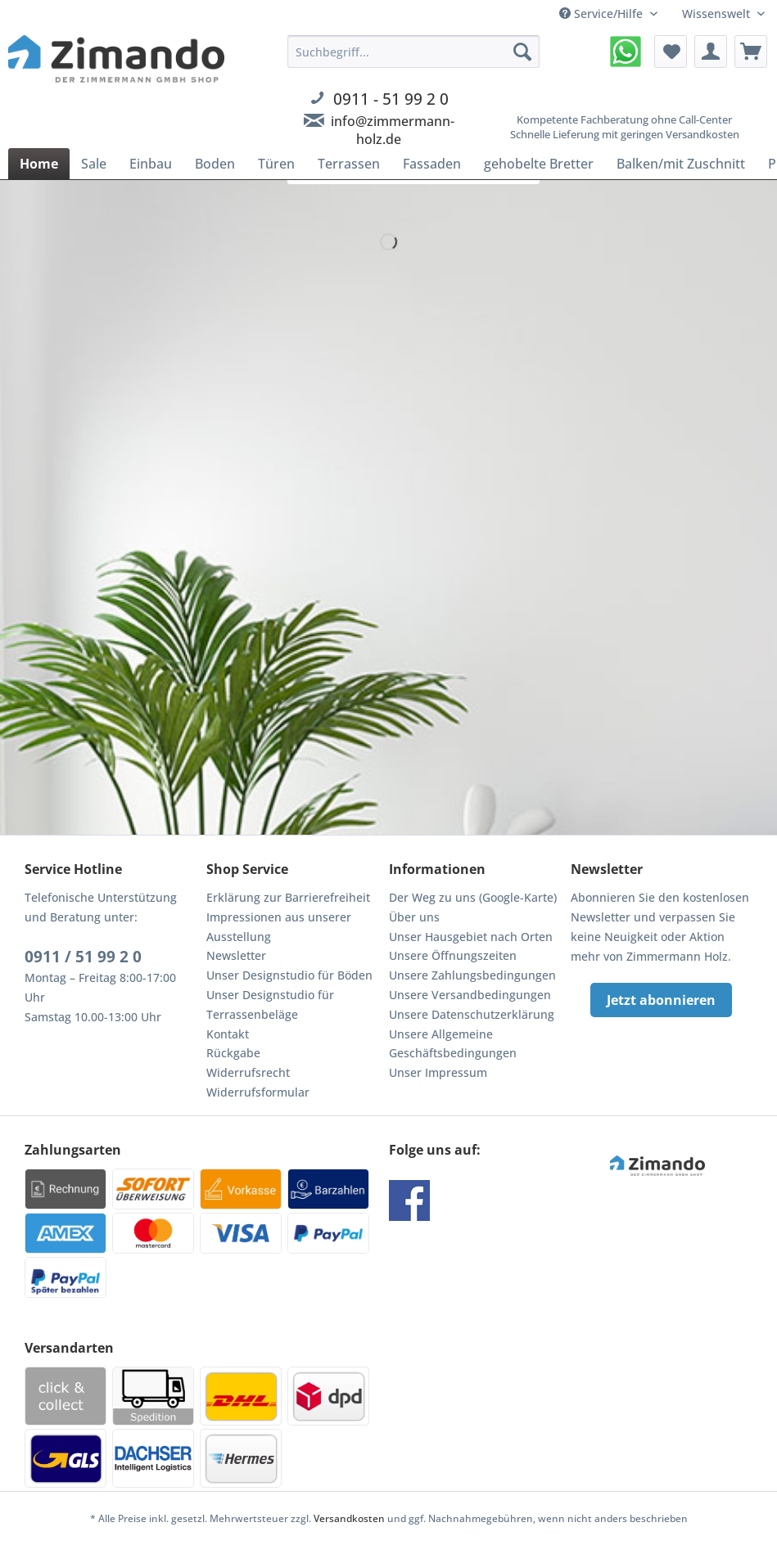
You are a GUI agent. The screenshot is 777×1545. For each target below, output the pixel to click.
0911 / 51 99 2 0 (83, 956)
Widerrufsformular (257, 1092)
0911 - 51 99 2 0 (391, 99)
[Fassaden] (431, 163)
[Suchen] (522, 51)
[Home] (39, 163)
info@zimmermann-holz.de (392, 130)
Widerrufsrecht (248, 1072)
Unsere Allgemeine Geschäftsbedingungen (453, 1043)
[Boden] (214, 163)
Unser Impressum (438, 1072)
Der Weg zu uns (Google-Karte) (473, 897)
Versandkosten (349, 1518)
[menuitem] (413, 109)
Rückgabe (233, 1053)
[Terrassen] (348, 163)
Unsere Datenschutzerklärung (471, 1014)
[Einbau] (150, 163)
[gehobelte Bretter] (538, 163)
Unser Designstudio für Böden (289, 975)
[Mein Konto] (710, 51)
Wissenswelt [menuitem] (717, 13)
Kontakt (227, 1034)
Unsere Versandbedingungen (470, 994)
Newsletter (236, 955)
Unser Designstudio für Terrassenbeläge (270, 1004)
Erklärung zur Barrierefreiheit (288, 897)
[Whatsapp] (625, 51)
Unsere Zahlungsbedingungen (472, 975)
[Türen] (276, 163)
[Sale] (94, 163)
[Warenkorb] (750, 51)
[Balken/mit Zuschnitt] (681, 163)
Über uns (414, 917)
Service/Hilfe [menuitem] (602, 13)
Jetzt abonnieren (661, 1000)
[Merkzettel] (670, 51)
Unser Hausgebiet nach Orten (471, 936)
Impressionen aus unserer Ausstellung (278, 926)
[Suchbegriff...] (413, 51)
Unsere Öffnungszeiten (453, 955)
